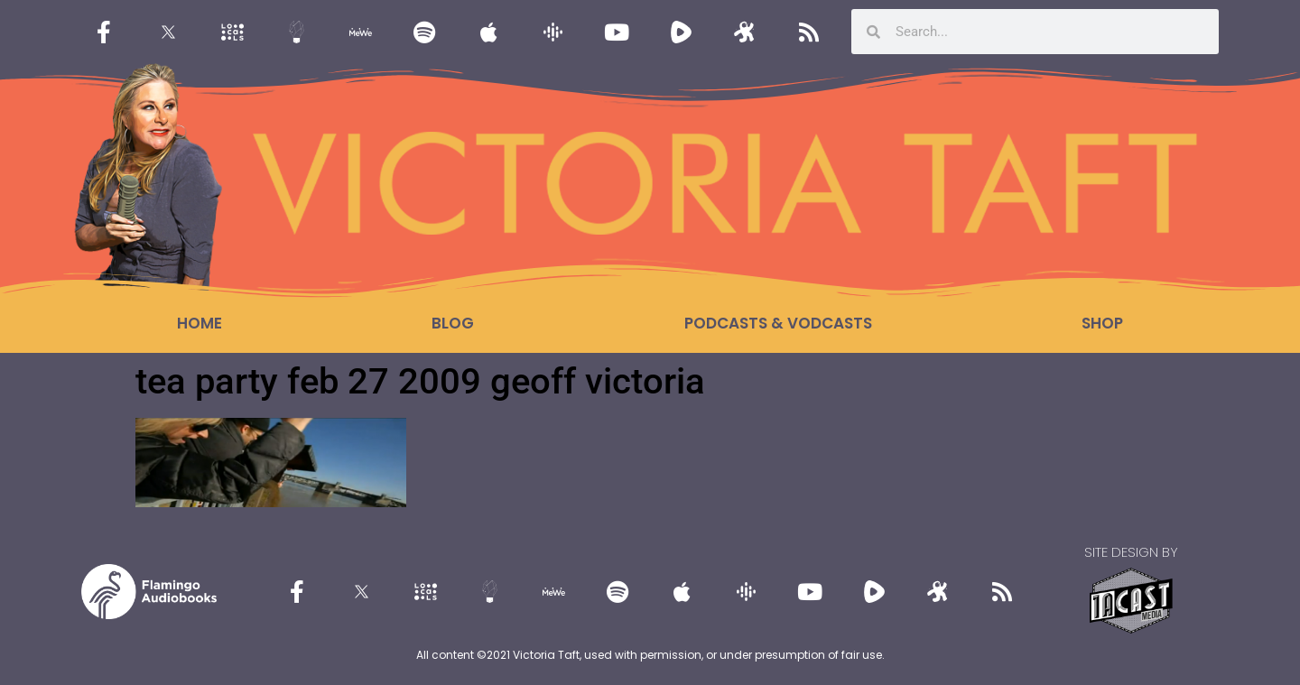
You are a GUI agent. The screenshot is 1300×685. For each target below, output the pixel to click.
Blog (453, 323)
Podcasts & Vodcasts (778, 323)
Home (199, 323)
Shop (1102, 323)
